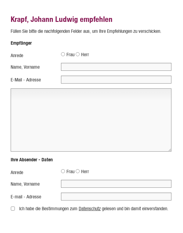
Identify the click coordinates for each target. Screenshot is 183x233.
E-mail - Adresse (26, 197)
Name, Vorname (25, 67)
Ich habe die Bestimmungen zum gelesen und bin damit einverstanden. (93, 208)
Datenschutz (90, 208)
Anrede (17, 55)
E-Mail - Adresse (26, 80)
